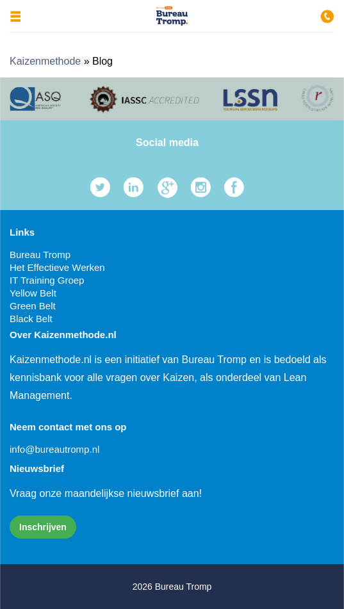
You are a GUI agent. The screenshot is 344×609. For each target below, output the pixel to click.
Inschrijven (43, 527)
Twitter (100, 187)
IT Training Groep (47, 280)
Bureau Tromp (40, 254)
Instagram (200, 187)
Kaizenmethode (45, 61)
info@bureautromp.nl (54, 449)
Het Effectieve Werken (57, 267)
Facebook (234, 187)
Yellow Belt (33, 293)
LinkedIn (133, 187)
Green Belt (33, 305)
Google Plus (167, 187)
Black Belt (31, 318)
